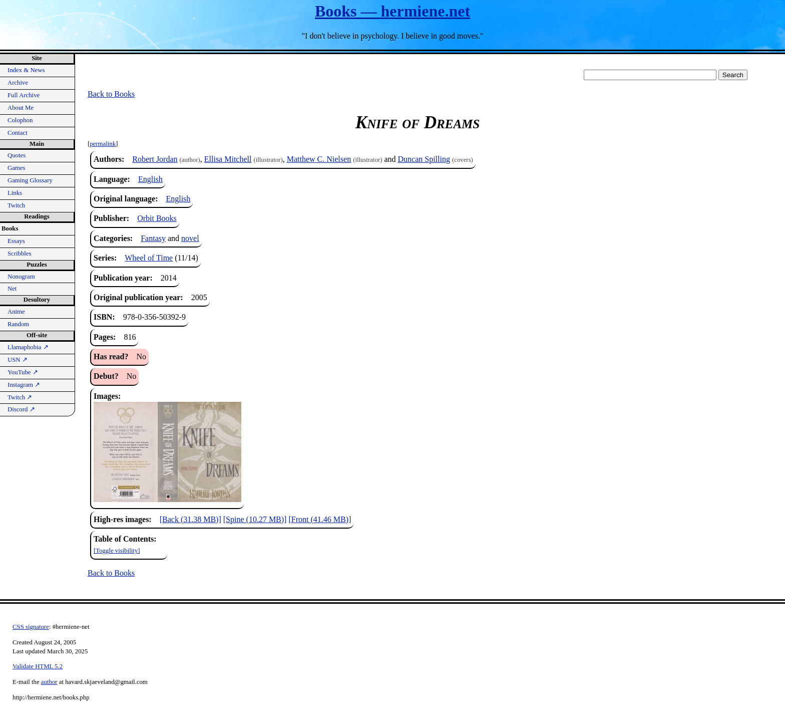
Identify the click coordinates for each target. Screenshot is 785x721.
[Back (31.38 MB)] (190, 519)
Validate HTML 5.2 (38, 666)
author (49, 681)
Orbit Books (157, 218)
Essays (16, 241)
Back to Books (111, 94)
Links (15, 192)
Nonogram (21, 276)
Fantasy (153, 238)
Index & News (26, 70)
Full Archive (24, 95)
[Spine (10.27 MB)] (255, 519)
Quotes (17, 155)
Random (18, 324)
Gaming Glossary (30, 180)
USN (18, 359)
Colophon (20, 120)
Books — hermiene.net (392, 11)
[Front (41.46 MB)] (319, 519)
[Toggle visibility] (117, 550)
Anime (16, 311)
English (150, 179)
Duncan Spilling (424, 159)
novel (190, 238)
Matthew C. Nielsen (319, 159)
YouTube (23, 372)
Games (17, 167)
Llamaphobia (28, 347)
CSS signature (31, 626)
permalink (103, 143)
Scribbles (20, 253)
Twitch (16, 205)
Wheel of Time (149, 258)
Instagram (24, 384)
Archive (18, 82)
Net (12, 288)
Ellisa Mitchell (228, 159)
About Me (21, 107)
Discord (21, 409)
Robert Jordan (154, 159)
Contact (18, 132)
